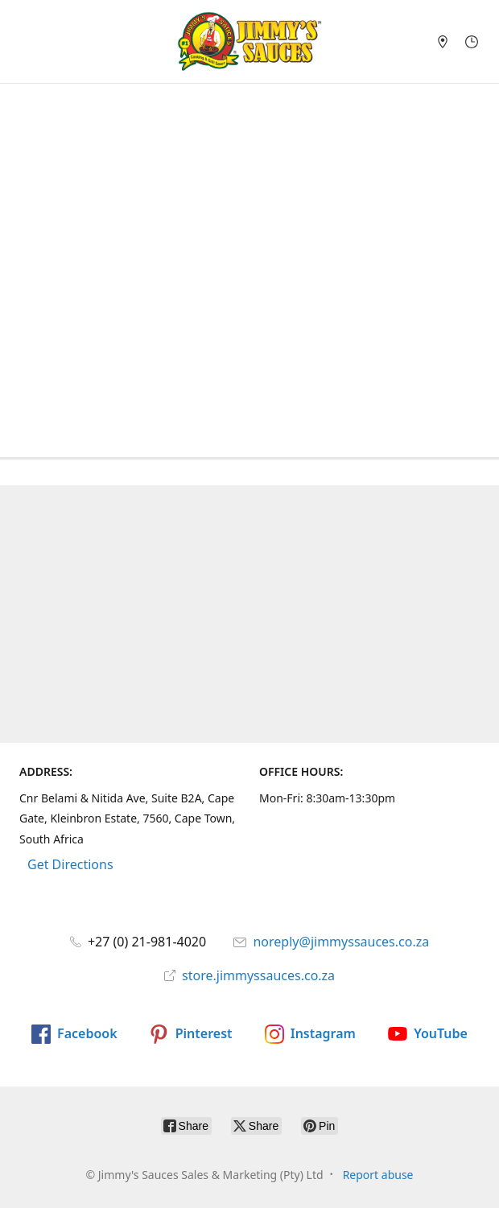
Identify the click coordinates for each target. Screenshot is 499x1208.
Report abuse (378, 1174)
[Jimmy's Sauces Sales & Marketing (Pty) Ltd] (249, 41)
